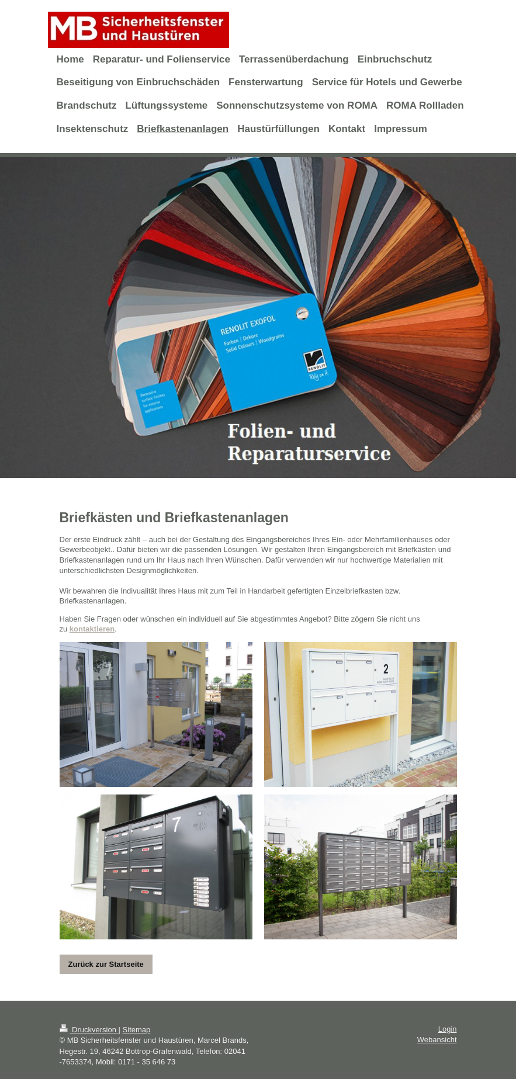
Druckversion (89, 1029)
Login (447, 1029)
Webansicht (437, 1039)
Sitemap (137, 1029)
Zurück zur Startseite (106, 964)
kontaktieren (92, 628)
